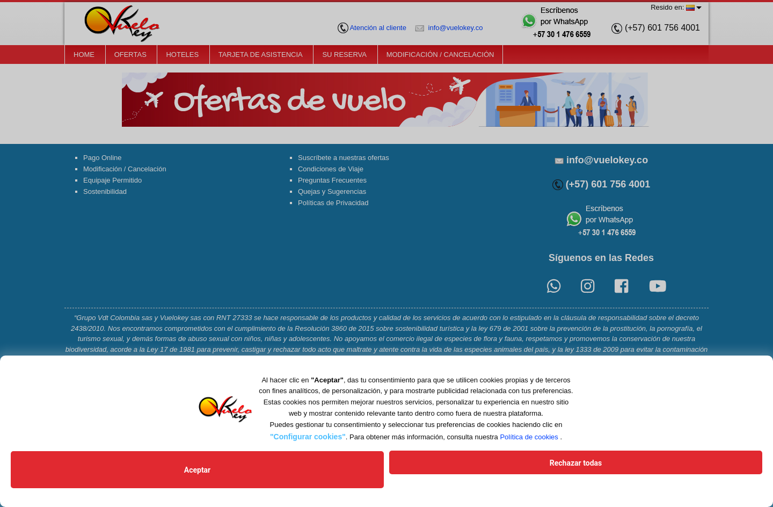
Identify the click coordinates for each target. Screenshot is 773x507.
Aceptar (308, 476)
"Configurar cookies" (308, 450)
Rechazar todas (464, 476)
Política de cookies (529, 450)
